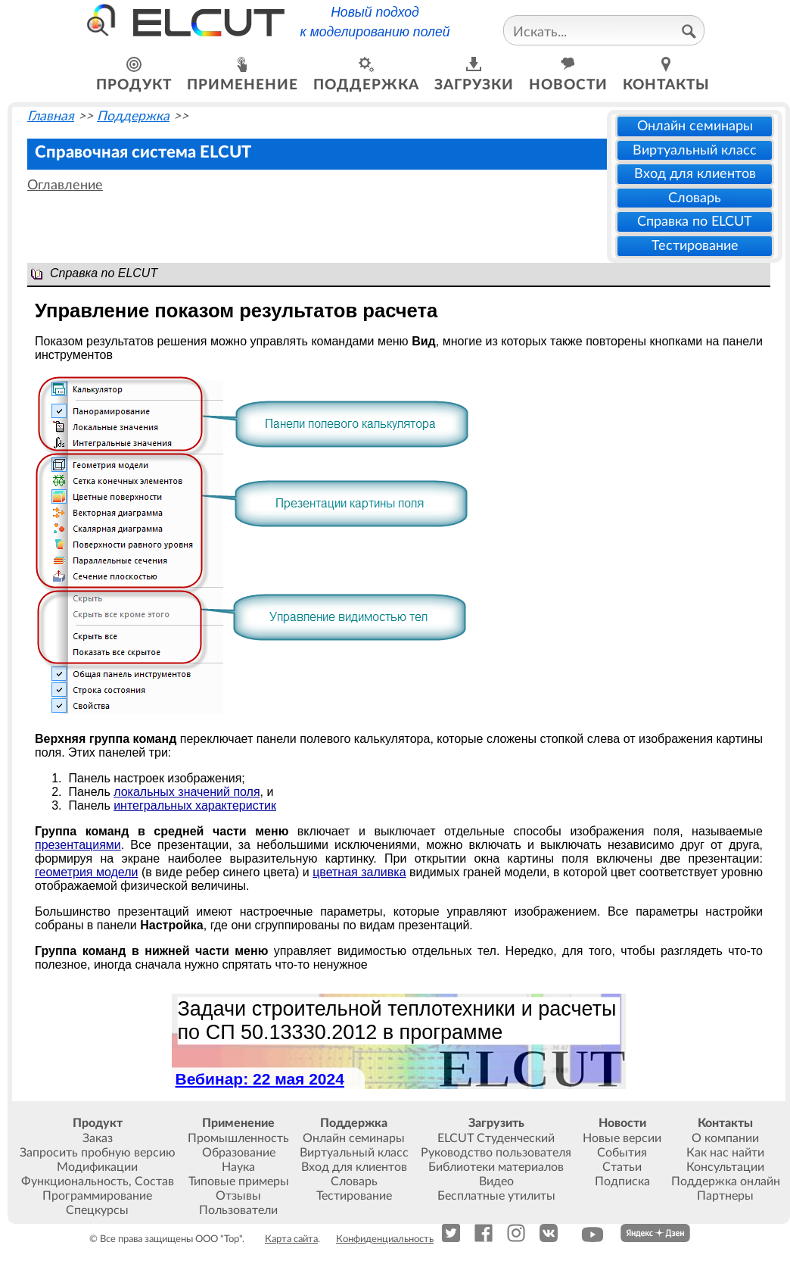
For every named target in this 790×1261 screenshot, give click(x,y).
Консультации (725, 1167)
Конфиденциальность (385, 1239)
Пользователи (238, 1210)
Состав (154, 1181)
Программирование (97, 1196)
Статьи (622, 1167)
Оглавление (65, 185)
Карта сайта (291, 1239)
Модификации (97, 1167)
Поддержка (133, 116)
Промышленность (238, 1138)
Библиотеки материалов (496, 1167)
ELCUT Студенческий (496, 1138)
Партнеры (725, 1196)
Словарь (694, 198)
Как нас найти (725, 1153)
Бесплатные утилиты (496, 1196)
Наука (238, 1167)
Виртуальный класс (695, 150)
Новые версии (622, 1138)
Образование (238, 1153)
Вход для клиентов (695, 173)
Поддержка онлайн (725, 1181)
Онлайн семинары (695, 126)
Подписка (622, 1181)
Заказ (97, 1138)
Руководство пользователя (496, 1153)
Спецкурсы (97, 1210)
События (622, 1153)
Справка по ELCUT (694, 221)
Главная (50, 116)
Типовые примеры (238, 1181)
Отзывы (238, 1196)
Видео (496, 1181)
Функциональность (75, 1181)
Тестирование (695, 245)
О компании (725, 1138)
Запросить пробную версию (98, 1153)
